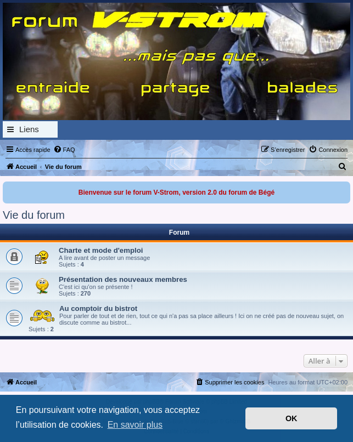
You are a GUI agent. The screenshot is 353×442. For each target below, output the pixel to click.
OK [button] (291, 418)
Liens (29, 129)
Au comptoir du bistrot (98, 308)
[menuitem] (64, 149)
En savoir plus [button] (135, 424)
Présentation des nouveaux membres (123, 279)
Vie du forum (34, 215)
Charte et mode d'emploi (101, 250)
